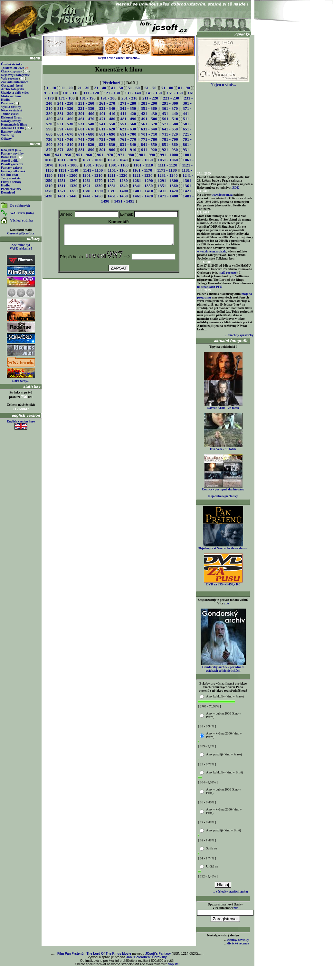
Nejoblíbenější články (223, 496)
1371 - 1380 (67, 190)
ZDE (235, 187)
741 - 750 (86, 139)
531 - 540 (86, 123)
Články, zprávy (11, 71)
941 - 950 (63, 154)
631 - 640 (149, 129)
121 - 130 (112, 92)
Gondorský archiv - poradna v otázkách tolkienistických (223, 667)
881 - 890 (86, 149)
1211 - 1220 (117, 175)
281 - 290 (149, 103)
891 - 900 (107, 149)
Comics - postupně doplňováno (223, 488)
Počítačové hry (11, 189)
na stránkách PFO (209, 287)
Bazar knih (8, 157)
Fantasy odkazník (13, 171)
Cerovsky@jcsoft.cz (20, 233)
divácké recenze (238, 943)
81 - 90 (184, 87)
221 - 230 (171, 98)
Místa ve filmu (11, 96)
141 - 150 (154, 92)
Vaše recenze (9, 78)
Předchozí (111, 82)
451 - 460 (65, 118)
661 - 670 (65, 134)
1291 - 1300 (168, 180)
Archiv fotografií (12, 89)
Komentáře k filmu (14, 124)
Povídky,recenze (12, 164)
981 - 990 (147, 154)
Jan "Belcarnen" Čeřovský (146, 957)
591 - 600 (65, 129)
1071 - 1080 (68, 165)
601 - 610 (86, 129)
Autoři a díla (9, 160)
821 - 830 (107, 144)
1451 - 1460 (118, 196)
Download (8, 192)
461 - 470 (86, 118)
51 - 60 (134, 87)
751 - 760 (107, 139)
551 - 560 (128, 123)
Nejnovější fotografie (15, 75)
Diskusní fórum (11, 117)
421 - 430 (149, 113)
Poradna (7, 103)
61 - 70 (151, 87)
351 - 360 (149, 108)
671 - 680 (86, 134)
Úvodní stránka (11, 64)
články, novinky (238, 940)
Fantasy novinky (12, 153)
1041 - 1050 (142, 159)
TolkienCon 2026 (15, 68)
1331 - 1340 (117, 185)
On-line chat (9, 174)
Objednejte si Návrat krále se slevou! (223, 547)
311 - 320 (65, 108)
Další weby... (20, 381)
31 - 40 (100, 87)
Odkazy (6, 138)
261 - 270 (107, 103)
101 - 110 (71, 92)
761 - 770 (128, 139)
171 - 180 (67, 98)
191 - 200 (108, 98)
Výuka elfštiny (11, 107)
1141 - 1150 (93, 170)
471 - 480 (107, 118)
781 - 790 (170, 139)
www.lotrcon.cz (222, 194)
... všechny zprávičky (239, 335)
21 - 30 (84, 87)
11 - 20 (66, 87)
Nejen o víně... (223, 82)
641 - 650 (170, 129)
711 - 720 (170, 134)
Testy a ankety (11, 178)
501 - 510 (170, 118)
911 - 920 (149, 149)
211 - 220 (150, 98)
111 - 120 (91, 92)
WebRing (7, 135)
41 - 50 (117, 87)
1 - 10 (51, 87)
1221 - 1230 (142, 175)
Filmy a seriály (11, 182)
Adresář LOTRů (12, 128)
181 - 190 (88, 98)
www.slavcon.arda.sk (211, 251)
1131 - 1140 (68, 170)
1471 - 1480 (168, 196)
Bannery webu (11, 131)
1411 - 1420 (168, 190)
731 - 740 (65, 139)
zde (226, 603)
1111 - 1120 (167, 165)
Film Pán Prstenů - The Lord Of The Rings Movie (94, 953)
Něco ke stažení (11, 110)
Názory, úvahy (11, 121)
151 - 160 (174, 92)
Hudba (5, 99)
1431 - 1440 (67, 196)
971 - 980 (126, 154)
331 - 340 (107, 108)
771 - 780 (149, 139)
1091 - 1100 (118, 165)
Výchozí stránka (21, 220)
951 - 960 (84, 154)
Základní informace (14, 82)
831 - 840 (128, 144)
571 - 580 (170, 123)
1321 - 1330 (92, 185)
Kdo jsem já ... (11, 150)
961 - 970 (105, 154)
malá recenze (228, 272)
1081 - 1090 (93, 165)
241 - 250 (65, 103)
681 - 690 (107, 134)
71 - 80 (167, 87)
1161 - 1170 (142, 170)
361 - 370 (170, 108)
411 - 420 (128, 113)
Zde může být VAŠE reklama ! (21, 246)
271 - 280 (128, 103)
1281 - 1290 (143, 180)
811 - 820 (86, 144)
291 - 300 (170, 103)
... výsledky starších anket (230, 891)
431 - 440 (170, 113)
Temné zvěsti (10, 114)
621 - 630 (128, 129)
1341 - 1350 (142, 185)
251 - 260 (86, 103)
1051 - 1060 (167, 159)
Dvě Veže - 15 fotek (223, 447)
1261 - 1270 (92, 180)
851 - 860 (170, 144)
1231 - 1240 (167, 175)
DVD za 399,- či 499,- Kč (223, 583)
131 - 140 (133, 92)
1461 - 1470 (143, 196)
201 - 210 (129, 98)
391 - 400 (86, 113)
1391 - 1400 (118, 190)
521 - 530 (65, 123)
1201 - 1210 (92, 175)
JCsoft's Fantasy (158, 953)
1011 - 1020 (67, 159)
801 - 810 (65, 144)
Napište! (174, 964)
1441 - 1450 (92, 196)
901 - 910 (128, 149)
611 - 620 (107, 129)
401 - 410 (107, 113)
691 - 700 (128, 134)
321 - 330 (86, 108)
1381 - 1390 (92, 190)
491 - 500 (149, 118)
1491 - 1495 (124, 201)
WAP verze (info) (22, 213)
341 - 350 (128, 108)
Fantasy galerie (11, 167)
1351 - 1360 (167, 185)
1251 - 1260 (67, 180)
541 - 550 (107, 123)
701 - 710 (149, 134)
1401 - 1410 (143, 190)
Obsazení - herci (12, 85)
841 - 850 (149, 144)
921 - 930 (170, 149)
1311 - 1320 (67, 185)
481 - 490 (128, 118)
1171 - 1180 (167, 170)
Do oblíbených (20, 205)
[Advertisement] (118, 298)
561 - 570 (149, 123)
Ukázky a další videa (15, 92)
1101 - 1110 (143, 165)
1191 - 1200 (67, 175)
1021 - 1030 (92, 159)
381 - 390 (65, 113)
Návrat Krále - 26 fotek (223, 406)
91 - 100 (51, 92)
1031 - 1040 (117, 159)
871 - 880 (65, 149)
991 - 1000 (169, 154)
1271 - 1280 (118, 180)
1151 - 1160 (118, 170)
